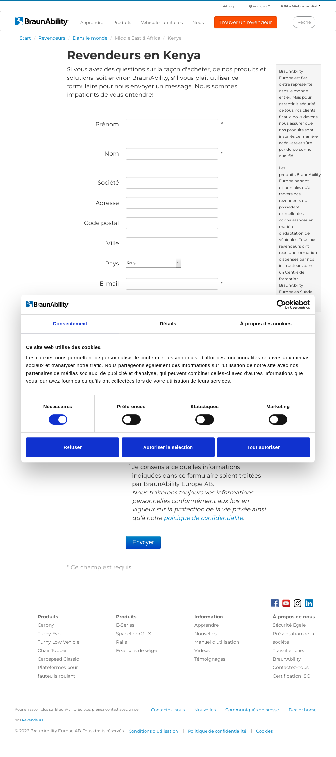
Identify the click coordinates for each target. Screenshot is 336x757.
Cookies (264, 731)
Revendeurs (51, 38)
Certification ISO (292, 675)
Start (25, 38)
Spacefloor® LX (133, 633)
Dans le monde (90, 38)
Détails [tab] (168, 323)
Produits (122, 22)
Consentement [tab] (70, 323)
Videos (202, 650)
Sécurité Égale (289, 625)
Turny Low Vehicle (58, 642)
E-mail (109, 283)
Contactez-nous (291, 667)
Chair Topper (52, 650)
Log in (230, 6)
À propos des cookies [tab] (266, 323)
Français (261, 6)
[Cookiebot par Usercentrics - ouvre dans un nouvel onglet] (281, 304)
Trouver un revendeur (245, 22)
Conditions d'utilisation (153, 731)
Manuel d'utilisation (216, 642)
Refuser (73, 447)
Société (108, 182)
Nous (198, 22)
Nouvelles (205, 633)
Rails (121, 642)
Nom (111, 153)
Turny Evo (49, 633)
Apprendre (91, 22)
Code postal (101, 223)
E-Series (125, 625)
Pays (112, 263)
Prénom (107, 124)
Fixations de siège (136, 650)
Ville (112, 243)
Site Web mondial (302, 6)
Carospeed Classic (58, 659)
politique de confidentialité (203, 517)
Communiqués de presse (252, 709)
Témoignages (209, 659)
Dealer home (303, 709)
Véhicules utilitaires (162, 22)
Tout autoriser (263, 447)
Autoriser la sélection (168, 447)
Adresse (107, 203)
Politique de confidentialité (217, 731)
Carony (46, 625)
